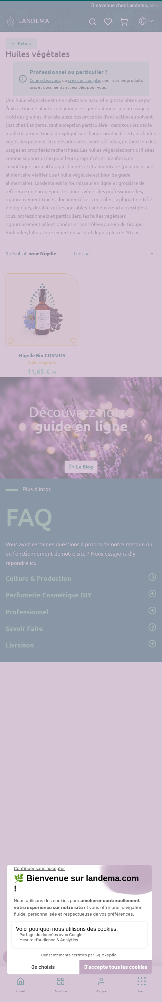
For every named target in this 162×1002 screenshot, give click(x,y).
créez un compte (84, 80)
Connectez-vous (45, 80)
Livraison (81, 644)
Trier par (82, 253)
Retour (21, 43)
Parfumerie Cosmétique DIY (81, 594)
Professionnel (81, 611)
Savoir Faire (81, 628)
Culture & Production (81, 578)
